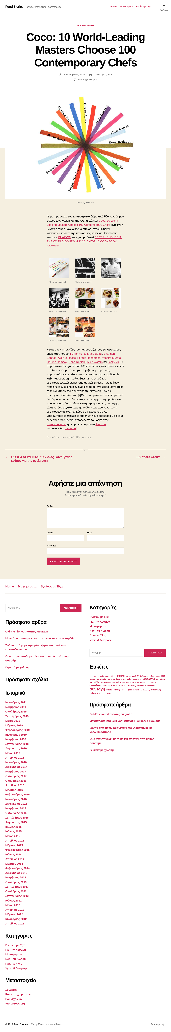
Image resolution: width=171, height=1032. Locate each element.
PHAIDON (64, 237)
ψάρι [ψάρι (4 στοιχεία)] (109, 693)
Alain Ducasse (67, 357)
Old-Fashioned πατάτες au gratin (26, 631)
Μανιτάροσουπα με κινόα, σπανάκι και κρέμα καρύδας (40, 638)
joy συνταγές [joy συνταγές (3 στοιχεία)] (99, 676)
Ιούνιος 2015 (13, 831)
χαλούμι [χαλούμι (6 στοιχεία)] (94, 693)
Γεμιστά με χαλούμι (17, 667)
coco (59, 437)
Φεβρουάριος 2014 (17, 868)
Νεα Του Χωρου (85, 25)
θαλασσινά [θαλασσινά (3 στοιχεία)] (144, 676)
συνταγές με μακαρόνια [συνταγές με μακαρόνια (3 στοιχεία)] (146, 686)
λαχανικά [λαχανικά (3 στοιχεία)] (111, 679)
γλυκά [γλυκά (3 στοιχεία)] (128, 676)
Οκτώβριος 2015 (16, 812)
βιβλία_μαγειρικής (84, 437)
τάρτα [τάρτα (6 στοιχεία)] (109, 689)
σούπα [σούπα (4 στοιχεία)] (114, 685)
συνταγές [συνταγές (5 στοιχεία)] (131, 685)
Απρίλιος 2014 (14, 858)
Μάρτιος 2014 (14, 863)
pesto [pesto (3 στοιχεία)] (107, 676)
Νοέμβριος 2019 (15, 706)
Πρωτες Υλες (13, 963)
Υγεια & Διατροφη (16, 968)
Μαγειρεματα (13, 954)
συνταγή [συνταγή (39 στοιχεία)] (97, 689)
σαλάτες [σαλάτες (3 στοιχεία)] (154, 682)
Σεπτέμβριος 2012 (17, 895)
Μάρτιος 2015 (14, 845)
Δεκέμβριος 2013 (16, 872)
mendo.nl (70, 428)
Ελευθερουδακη (57, 424)
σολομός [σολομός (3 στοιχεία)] (106, 686)
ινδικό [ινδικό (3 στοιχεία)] (152, 676)
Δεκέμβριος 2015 (16, 803)
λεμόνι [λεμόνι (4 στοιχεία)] (119, 679)
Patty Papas (79, 74)
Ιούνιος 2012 (13, 900)
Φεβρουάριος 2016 (17, 794)
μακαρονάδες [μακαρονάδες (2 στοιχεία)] (137, 679)
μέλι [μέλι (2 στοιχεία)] (124, 679)
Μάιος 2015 (12, 836)
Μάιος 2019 (12, 720)
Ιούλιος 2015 (13, 826)
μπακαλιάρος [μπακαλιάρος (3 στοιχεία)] (106, 682)
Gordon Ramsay (57, 361)
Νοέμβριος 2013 (15, 877)
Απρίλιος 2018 (14, 757)
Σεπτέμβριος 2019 (17, 716)
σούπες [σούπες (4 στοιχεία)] (122, 685)
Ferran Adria (78, 353)
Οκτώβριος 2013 (16, 882)
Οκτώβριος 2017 (16, 776)
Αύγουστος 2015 (16, 822)
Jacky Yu (113, 361)
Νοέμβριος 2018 (15, 739)
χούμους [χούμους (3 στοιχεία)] (102, 693)
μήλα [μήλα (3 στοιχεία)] (129, 679)
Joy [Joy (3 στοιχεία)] (91, 676)
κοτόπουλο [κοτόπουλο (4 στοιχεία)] (101, 679)
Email (90, 532)
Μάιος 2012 (12, 905)
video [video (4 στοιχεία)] (113, 676)
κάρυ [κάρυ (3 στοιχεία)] (158, 676)
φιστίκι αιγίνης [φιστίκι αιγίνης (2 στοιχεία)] (145, 690)
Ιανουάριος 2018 (16, 762)
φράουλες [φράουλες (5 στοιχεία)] (156, 690)
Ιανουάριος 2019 (16, 734)
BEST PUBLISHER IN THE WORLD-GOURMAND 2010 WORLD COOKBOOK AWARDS (84, 241)
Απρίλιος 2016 (14, 785)
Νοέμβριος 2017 (15, 771)
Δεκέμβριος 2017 (16, 766)
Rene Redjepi (77, 361)
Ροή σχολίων (13, 998)
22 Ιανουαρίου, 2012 (102, 74)
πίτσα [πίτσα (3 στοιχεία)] (142, 682)
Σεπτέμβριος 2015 (17, 817)
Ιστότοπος (51, 546)
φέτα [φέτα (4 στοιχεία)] (130, 690)
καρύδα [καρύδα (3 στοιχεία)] (92, 679)
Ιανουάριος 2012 (16, 918)
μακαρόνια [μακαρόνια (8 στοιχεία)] (149, 678)
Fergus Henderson (89, 357)
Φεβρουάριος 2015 (17, 849)
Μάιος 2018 (12, 753)
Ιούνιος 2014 (13, 854)
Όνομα (50, 532)
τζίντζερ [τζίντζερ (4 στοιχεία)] (117, 690)
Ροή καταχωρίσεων (18, 994)
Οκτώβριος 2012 (16, 891)
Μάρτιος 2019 (14, 725)
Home (113, 6)
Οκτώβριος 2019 (16, 711)
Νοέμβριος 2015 (15, 808)
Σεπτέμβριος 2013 (17, 886)
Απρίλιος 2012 (14, 909)
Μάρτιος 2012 (14, 914)
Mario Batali (94, 353)
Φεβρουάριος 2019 (17, 729)
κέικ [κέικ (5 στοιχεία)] (163, 676)
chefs (52, 437)
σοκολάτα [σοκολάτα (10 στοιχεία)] (96, 685)
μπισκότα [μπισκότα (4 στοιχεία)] (116, 682)
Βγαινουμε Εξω (15, 945)
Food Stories (14, 6)
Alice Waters (95, 361)
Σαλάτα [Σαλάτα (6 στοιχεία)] (121, 676)
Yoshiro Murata (111, 357)
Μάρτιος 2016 (14, 789)
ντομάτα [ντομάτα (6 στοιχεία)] (134, 682)
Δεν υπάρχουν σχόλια (87, 80)
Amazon (101, 424)
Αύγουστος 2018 (16, 748)
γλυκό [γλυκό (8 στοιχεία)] (135, 675)
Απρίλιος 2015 (14, 840)
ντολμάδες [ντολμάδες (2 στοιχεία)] (125, 682)
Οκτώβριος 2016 (16, 780)
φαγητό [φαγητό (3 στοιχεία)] (136, 690)
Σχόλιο (50, 506)
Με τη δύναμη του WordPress (46, 1024)
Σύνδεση (11, 989)
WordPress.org (15, 1003)
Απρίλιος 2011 (14, 923)
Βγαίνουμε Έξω (144, 6)
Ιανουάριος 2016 (16, 799)
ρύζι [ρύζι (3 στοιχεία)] (147, 682)
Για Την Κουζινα (15, 949)
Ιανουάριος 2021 (16, 702)
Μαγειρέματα (126, 6)
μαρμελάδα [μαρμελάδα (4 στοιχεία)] (94, 682)
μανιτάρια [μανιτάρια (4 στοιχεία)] (160, 679)
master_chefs (68, 437)
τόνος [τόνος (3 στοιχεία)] (124, 690)
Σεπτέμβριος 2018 (17, 743)
